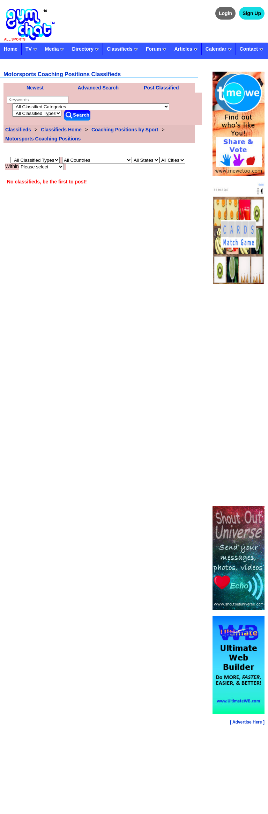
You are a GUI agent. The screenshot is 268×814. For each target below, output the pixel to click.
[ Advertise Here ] (247, 722)
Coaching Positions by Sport (124, 129)
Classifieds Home (61, 129)
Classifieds (18, 129)
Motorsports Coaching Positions (43, 138)
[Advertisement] (239, 396)
